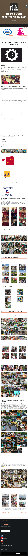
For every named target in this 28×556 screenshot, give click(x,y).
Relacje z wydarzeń (8, 508)
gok (25, 508)
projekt (14, 509)
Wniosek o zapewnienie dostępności (6, 526)
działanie (24, 508)
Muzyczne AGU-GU (23, 512)
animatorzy (21, 508)
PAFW (7, 509)
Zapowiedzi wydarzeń (14, 508)
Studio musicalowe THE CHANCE (23, 35)
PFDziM (9, 509)
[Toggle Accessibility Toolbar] (27, 6)
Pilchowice (11, 509)
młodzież (5, 509)
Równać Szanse (17, 509)
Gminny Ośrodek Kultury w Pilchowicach (14, 15)
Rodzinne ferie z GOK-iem (5, 512)
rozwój (20, 509)
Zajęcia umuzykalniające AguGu (9, 35)
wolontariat (22, 509)
